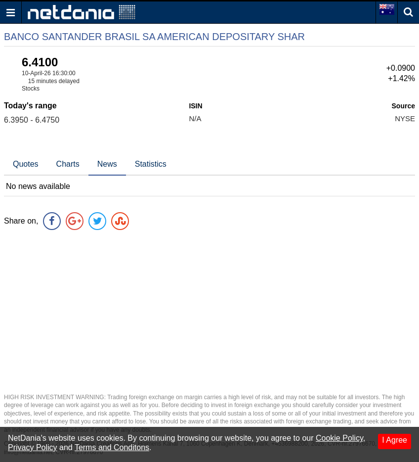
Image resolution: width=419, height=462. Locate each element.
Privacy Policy (32, 447)
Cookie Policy (339, 438)
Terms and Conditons (112, 447)
